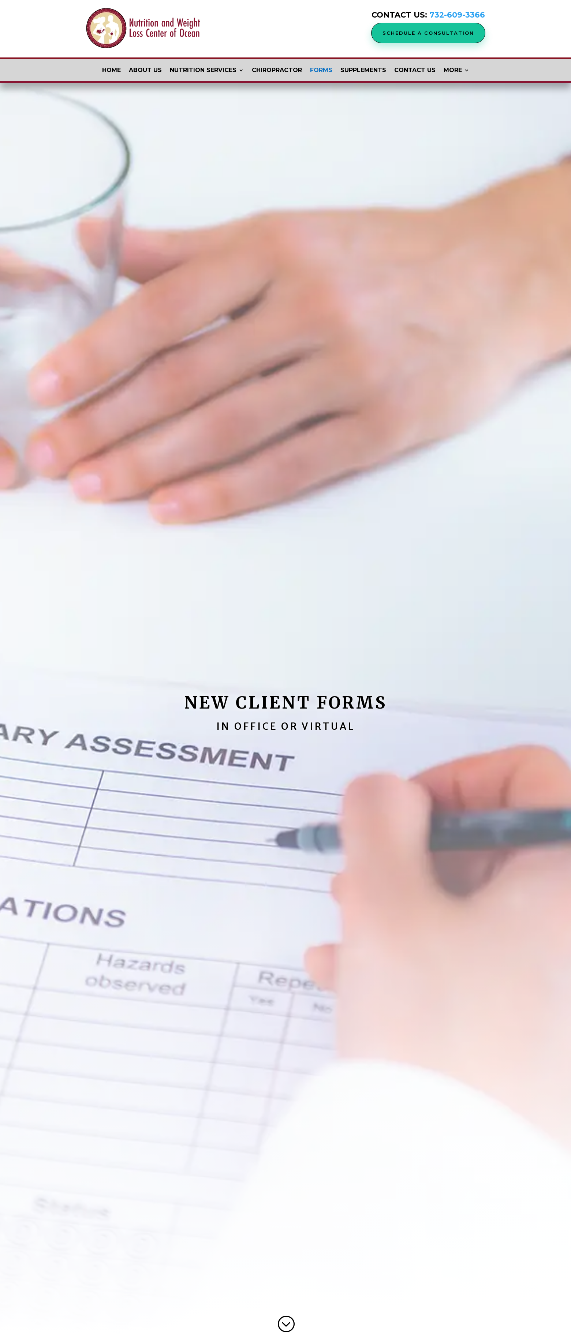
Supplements (363, 71)
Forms (321, 71)
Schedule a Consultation (428, 33)
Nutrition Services (203, 71)
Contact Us (415, 71)
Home (111, 71)
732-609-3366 (457, 14)
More (453, 71)
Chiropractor (277, 71)
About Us (145, 71)
